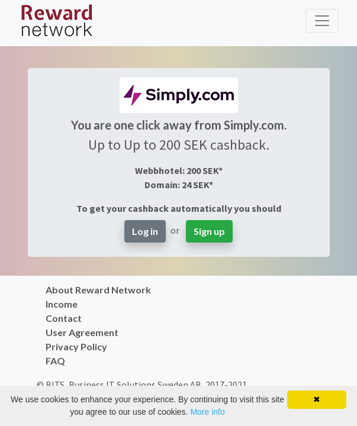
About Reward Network (98, 289)
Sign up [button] (209, 231)
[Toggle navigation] (322, 21)
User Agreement (82, 332)
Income (62, 303)
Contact (64, 318)
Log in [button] (145, 231)
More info (207, 412)
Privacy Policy (76, 346)
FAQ (55, 360)
